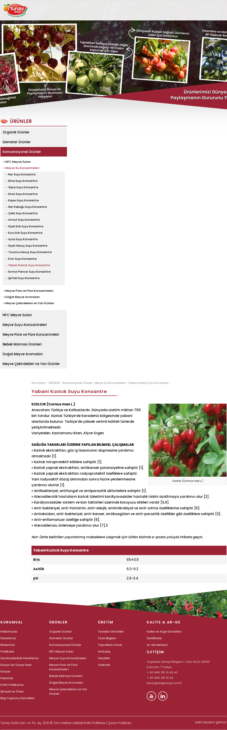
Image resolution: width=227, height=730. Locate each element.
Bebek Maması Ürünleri (22, 344)
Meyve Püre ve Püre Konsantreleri (31, 334)
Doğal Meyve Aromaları (23, 354)
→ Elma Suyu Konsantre (21, 181)
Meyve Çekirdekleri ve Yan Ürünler (31, 363)
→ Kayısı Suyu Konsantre (22, 200)
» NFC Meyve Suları (17, 161)
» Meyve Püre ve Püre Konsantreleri (28, 290)
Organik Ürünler (16, 132)
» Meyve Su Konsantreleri (21, 167)
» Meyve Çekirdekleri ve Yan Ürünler (28, 303)
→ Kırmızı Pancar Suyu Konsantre (28, 272)
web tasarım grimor (211, 722)
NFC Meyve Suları (17, 315)
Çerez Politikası (119, 723)
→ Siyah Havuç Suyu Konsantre (26, 246)
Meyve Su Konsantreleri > (111, 383)
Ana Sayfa (38, 383)
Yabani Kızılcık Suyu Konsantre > (149, 383)
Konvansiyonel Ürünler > (79, 383)
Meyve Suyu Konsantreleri (25, 324)
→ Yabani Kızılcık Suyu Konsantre (27, 265)
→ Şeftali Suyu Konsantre (22, 278)
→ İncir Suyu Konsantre (21, 259)
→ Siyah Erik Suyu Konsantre (24, 226)
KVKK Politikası (95, 723)
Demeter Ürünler (17, 142)
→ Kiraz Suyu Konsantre (21, 194)
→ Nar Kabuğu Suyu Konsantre (26, 207)
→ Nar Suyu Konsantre (20, 174)
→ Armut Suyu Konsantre (22, 220)
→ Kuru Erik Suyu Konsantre (24, 233)
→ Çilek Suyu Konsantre (21, 213)
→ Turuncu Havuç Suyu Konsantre (28, 252)
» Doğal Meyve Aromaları (21, 296)
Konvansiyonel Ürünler (22, 151)
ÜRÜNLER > (56, 383)
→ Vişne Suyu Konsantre (21, 187)
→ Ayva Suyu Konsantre (21, 239)
